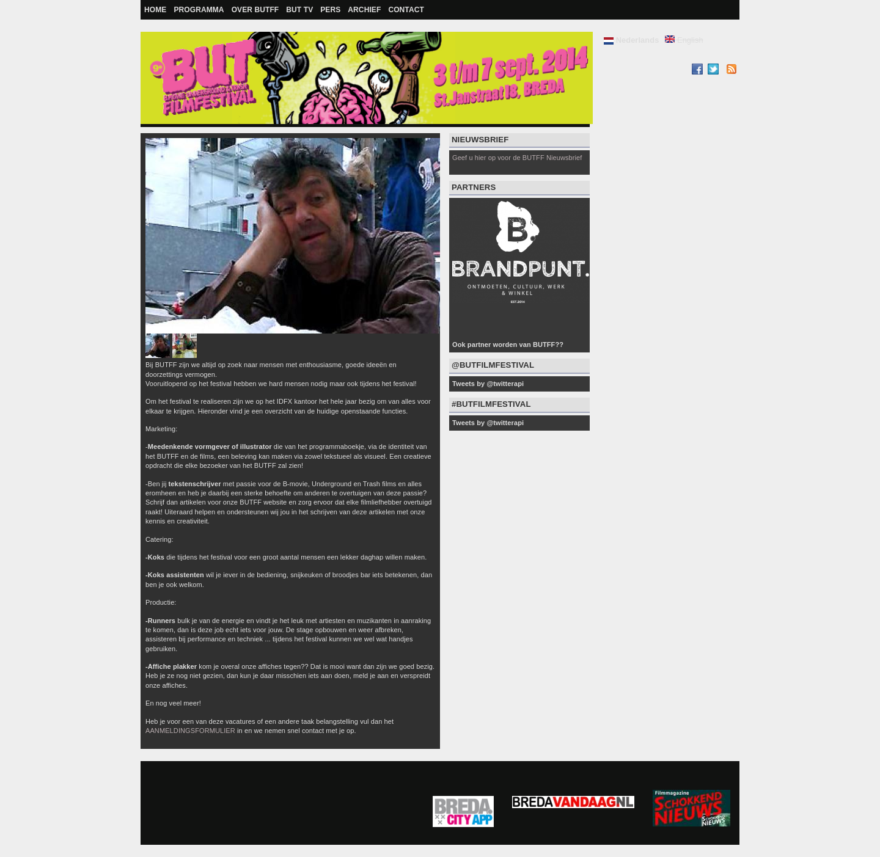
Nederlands (631, 40)
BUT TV (299, 9)
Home (155, 9)
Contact (406, 9)
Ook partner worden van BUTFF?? (507, 344)
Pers (330, 9)
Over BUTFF (255, 9)
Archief (364, 9)
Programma (199, 9)
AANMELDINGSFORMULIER (190, 730)
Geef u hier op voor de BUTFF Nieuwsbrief (517, 157)
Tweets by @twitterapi (488, 383)
